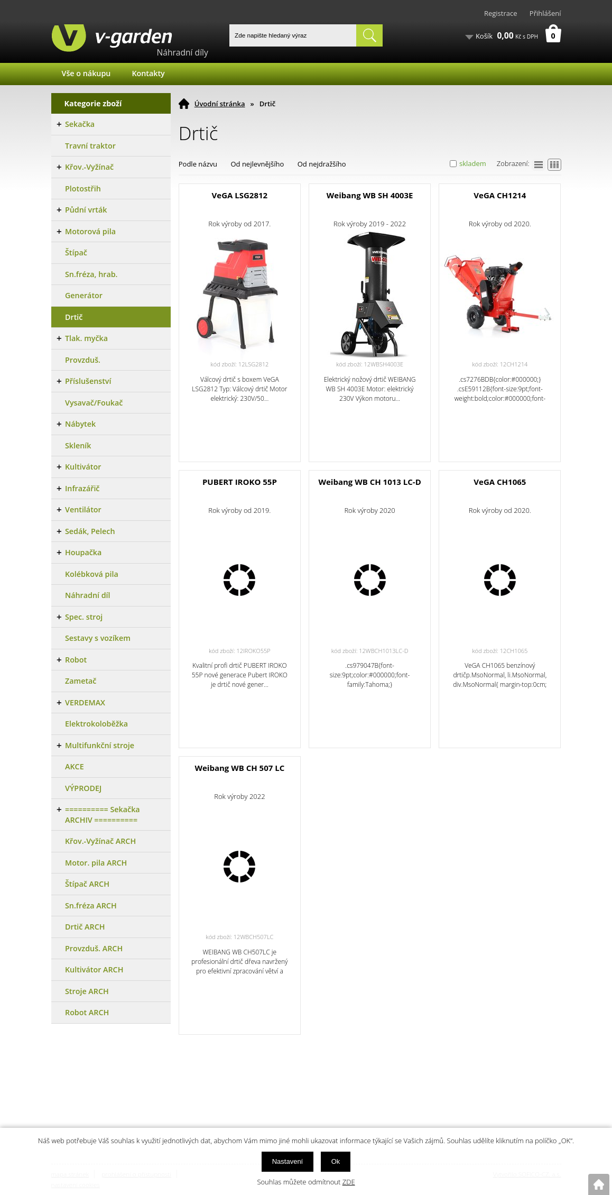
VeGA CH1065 (500, 481)
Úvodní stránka (219, 103)
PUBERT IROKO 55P (239, 481)
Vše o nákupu (86, 73)
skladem (472, 163)
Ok (335, 1161)
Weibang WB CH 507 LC (239, 767)
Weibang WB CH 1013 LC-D (369, 481)
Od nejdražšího (322, 164)
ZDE (348, 1182)
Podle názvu (198, 164)
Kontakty (148, 73)
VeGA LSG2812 (240, 195)
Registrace (500, 13)
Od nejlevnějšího (257, 164)
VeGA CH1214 (500, 195)
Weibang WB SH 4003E (370, 195)
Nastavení (287, 1161)
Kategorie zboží (93, 103)
